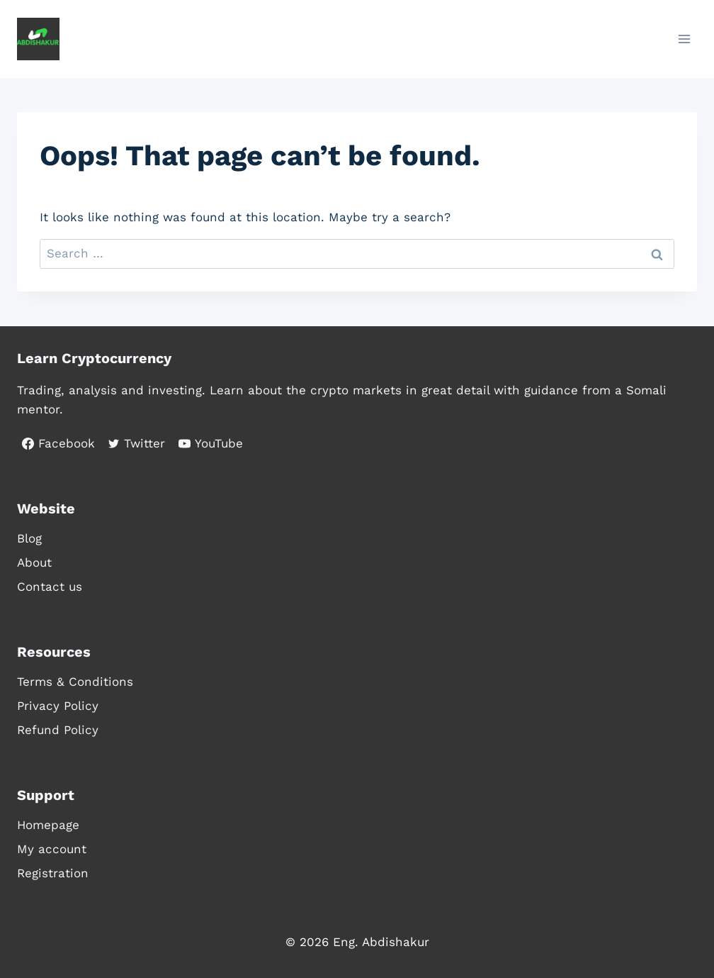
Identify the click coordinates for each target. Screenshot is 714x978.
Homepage (48, 825)
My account (51, 849)
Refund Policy (57, 730)
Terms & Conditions (75, 681)
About (34, 562)
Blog (29, 538)
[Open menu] (684, 39)
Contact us (49, 586)
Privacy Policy (57, 706)
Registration (53, 873)
